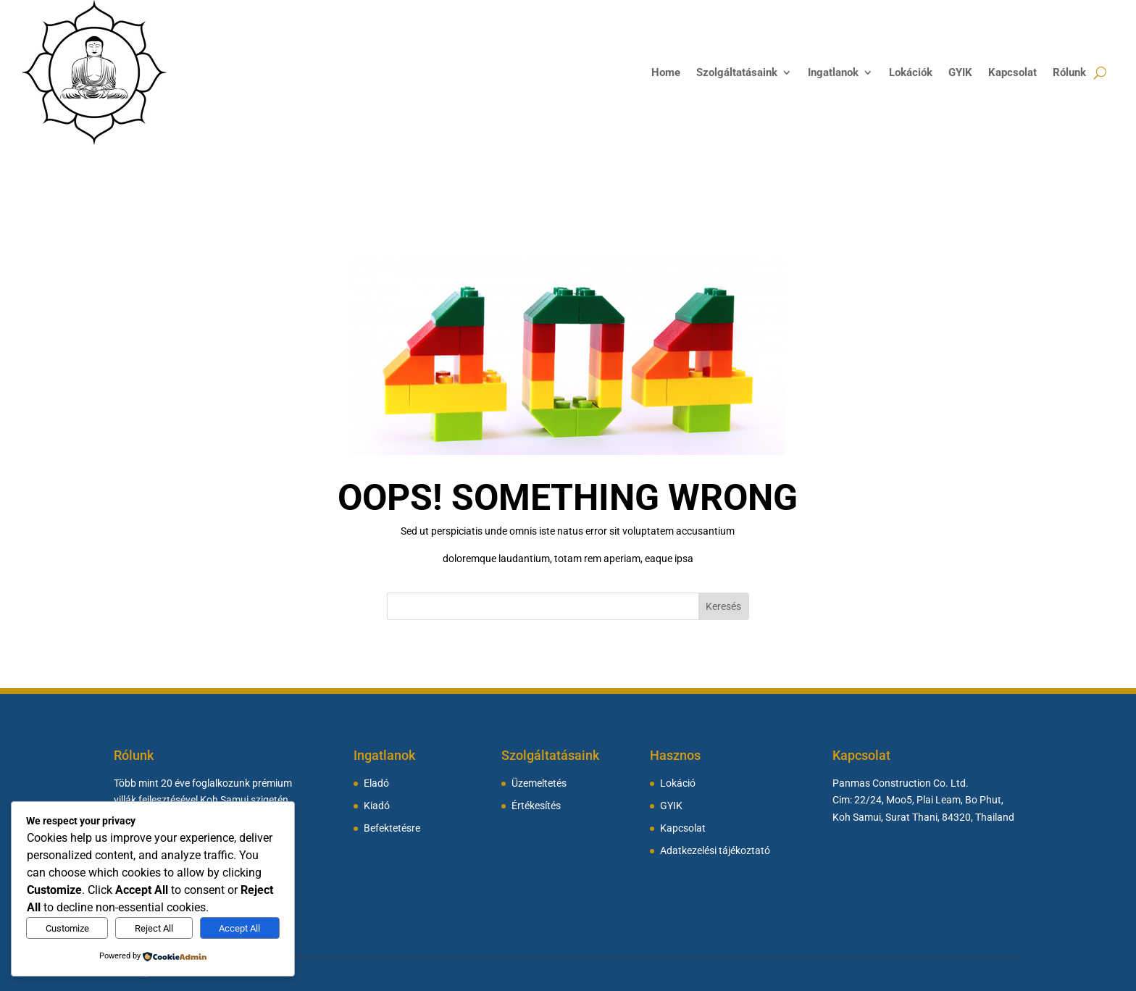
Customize (67, 928)
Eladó (376, 783)
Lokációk (910, 72)
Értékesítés (536, 806)
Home (665, 72)
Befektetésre (392, 828)
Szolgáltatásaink (736, 72)
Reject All (154, 928)
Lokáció (678, 783)
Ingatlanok (833, 72)
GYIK (960, 72)
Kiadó (377, 806)
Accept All (239, 928)
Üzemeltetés (539, 783)
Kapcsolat (1012, 72)
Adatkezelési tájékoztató (715, 851)
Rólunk (1069, 72)
